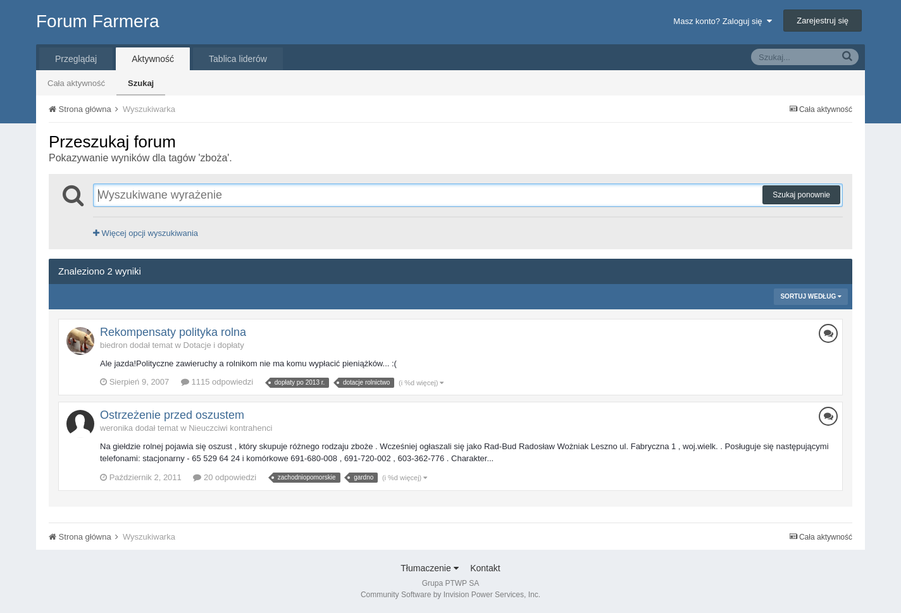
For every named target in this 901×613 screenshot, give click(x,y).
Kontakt (485, 568)
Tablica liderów (238, 59)
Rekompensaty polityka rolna (173, 332)
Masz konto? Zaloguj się (722, 21)
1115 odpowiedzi (217, 382)
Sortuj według (811, 296)
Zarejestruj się (822, 20)
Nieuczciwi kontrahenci (230, 428)
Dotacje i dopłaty (213, 345)
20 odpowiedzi (224, 477)
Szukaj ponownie (801, 194)
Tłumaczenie (429, 568)
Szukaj (141, 83)
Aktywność (153, 59)
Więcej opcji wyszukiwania (145, 233)
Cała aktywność (76, 83)
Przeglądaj (76, 59)
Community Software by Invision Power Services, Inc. (450, 594)
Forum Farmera (97, 21)
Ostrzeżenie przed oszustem (172, 415)
